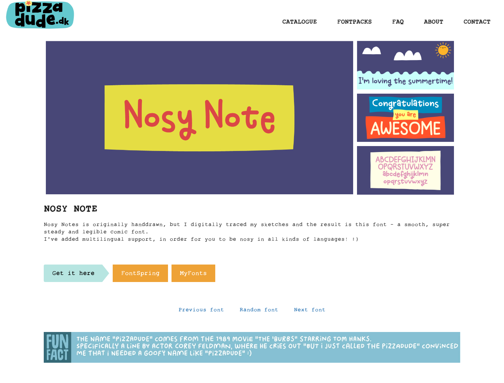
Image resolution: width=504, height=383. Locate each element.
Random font (259, 311)
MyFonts (193, 275)
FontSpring (140, 275)
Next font (310, 311)
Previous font (201, 311)
